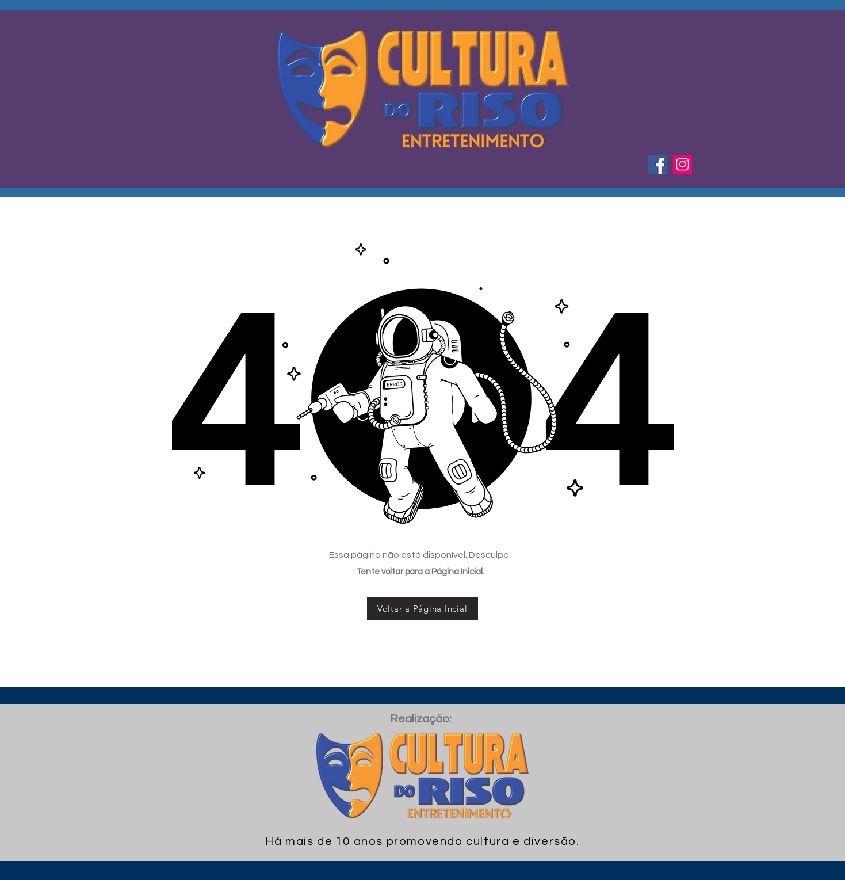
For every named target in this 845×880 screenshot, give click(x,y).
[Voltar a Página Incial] (422, 608)
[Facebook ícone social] (657, 164)
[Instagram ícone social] (682, 164)
